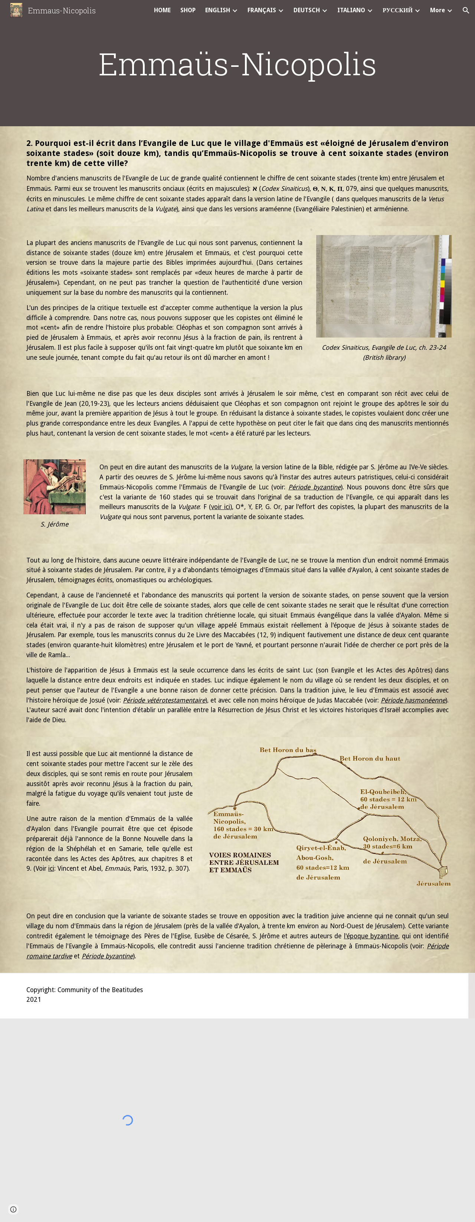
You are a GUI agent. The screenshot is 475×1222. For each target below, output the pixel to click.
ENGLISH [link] (217, 10)
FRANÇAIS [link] (262, 10)
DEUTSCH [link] (307, 10)
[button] (466, 10)
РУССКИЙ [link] (398, 10)
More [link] (437, 10)
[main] (237, 63)
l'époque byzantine (371, 936)
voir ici (220, 507)
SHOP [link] (188, 10)
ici (51, 868)
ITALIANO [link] (351, 10)
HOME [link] (162, 10)
